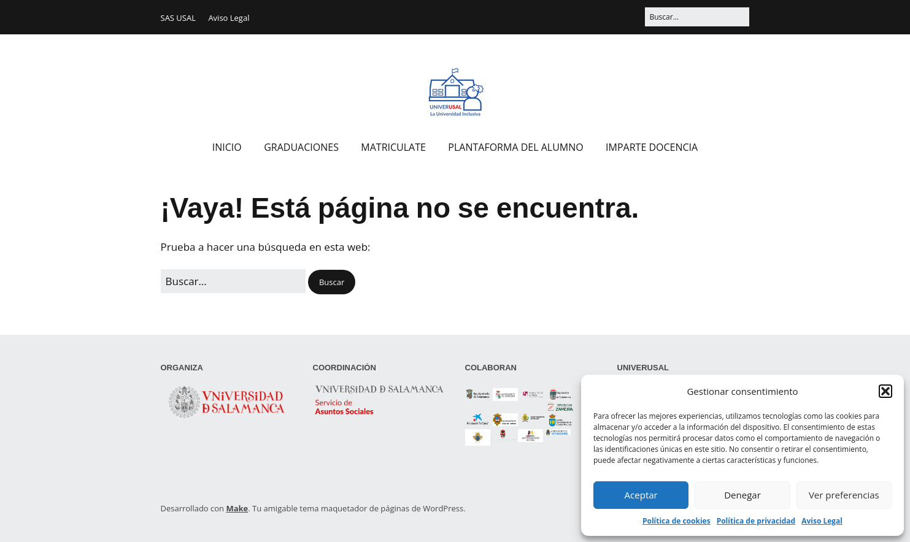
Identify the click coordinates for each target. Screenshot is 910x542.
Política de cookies (676, 521)
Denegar (742, 495)
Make (237, 508)
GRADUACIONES (301, 147)
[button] (885, 391)
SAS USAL (178, 17)
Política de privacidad (756, 521)
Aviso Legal (822, 521)
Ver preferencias (844, 495)
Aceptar (641, 495)
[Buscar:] (697, 17)
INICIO (227, 147)
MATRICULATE (393, 147)
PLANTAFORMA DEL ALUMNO (515, 147)
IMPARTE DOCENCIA (652, 147)
